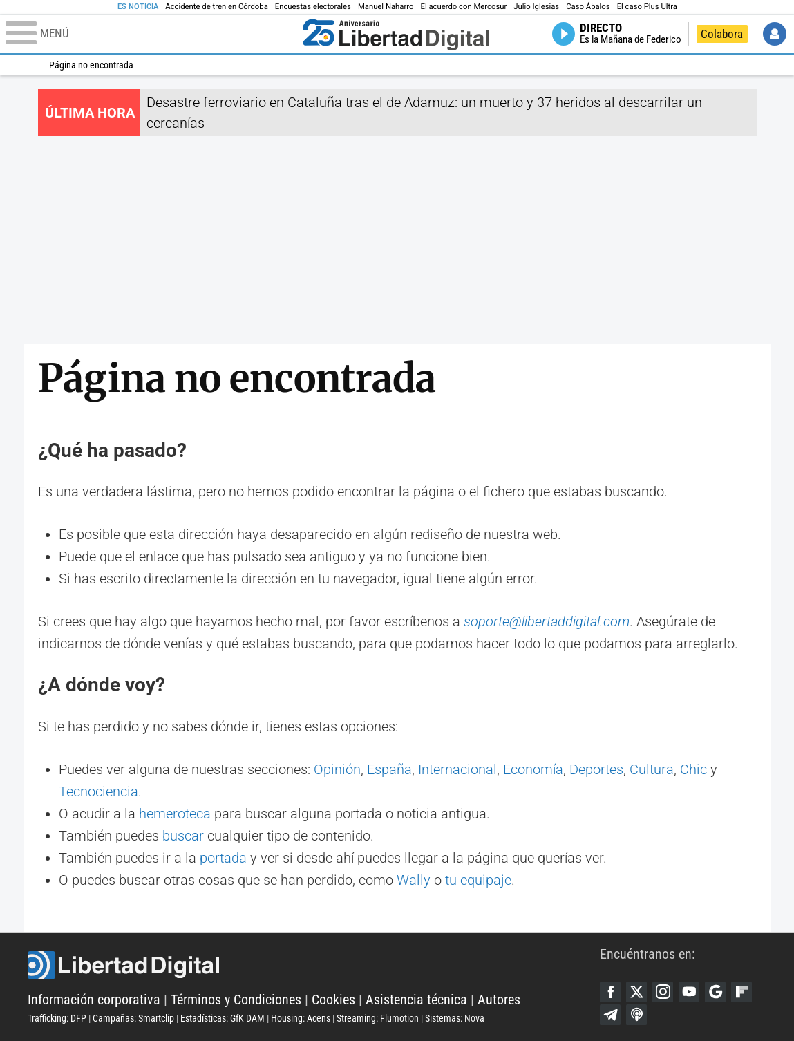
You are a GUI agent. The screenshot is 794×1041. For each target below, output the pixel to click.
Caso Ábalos (587, 6)
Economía (533, 769)
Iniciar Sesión (774, 34)
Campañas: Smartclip (133, 1018)
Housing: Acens (300, 1018)
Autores (499, 999)
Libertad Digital (314, 965)
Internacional (457, 769)
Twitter (636, 992)
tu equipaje (478, 880)
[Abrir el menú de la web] (151, 33)
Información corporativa (94, 999)
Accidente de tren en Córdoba (216, 6)
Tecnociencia (98, 791)
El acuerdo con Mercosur (463, 6)
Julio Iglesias (536, 6)
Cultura (652, 769)
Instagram (662, 992)
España (389, 769)
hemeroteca (175, 813)
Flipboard (741, 992)
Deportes (596, 769)
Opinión (337, 769)
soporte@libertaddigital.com (547, 621)
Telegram (610, 1014)
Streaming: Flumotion (378, 1018)
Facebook (610, 992)
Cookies (333, 999)
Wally (414, 880)
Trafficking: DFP (57, 1018)
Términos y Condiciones (236, 999)
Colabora (722, 34)
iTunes (636, 1014)
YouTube (689, 992)
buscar (183, 835)
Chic (693, 769)
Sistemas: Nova (454, 1018)
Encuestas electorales (313, 6)
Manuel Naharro (386, 6)
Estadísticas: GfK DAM (222, 1018)
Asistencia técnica (416, 999)
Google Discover (715, 992)
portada (223, 858)
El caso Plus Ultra (647, 6)
